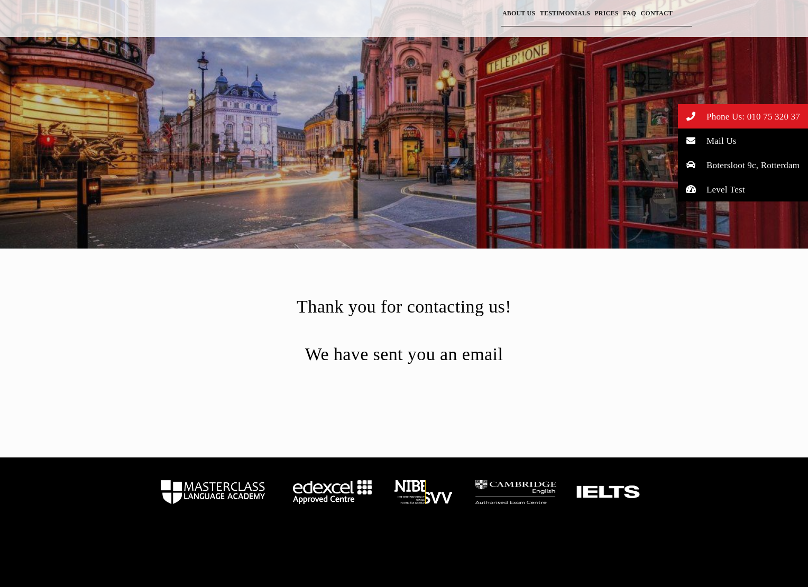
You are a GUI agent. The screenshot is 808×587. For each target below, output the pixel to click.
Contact (656, 13)
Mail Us (707, 140)
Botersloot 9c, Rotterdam (739, 165)
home (213, 492)
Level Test (711, 189)
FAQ (629, 13)
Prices (606, 13)
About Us (518, 13)
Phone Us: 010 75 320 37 (739, 116)
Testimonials (565, 13)
